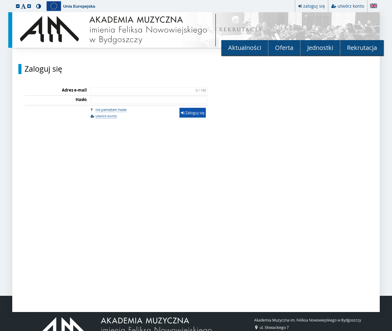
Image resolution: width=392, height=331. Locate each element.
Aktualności (244, 47)
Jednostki (320, 47)
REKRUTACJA (241, 30)
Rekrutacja (362, 47)
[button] (18, 6)
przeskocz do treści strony (1, 1)
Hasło (81, 99)
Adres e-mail (74, 90)
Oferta (284, 47)
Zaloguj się (43, 69)
